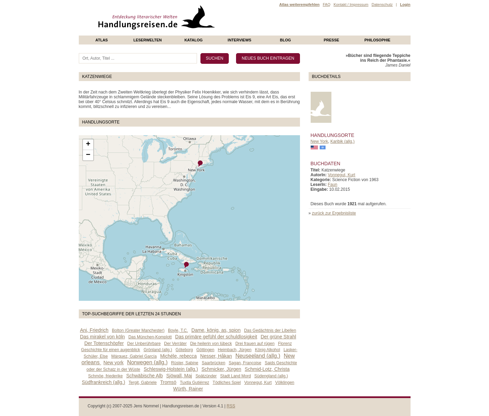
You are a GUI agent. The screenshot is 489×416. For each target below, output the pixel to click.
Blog (285, 40)
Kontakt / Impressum (350, 4)
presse (331, 40)
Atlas (101, 40)
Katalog (194, 40)
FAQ (326, 4)
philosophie (377, 40)
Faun (332, 184)
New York (319, 141)
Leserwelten (147, 40)
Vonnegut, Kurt (341, 174)
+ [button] (88, 144)
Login (405, 4)
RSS (231, 406)
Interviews (239, 40)
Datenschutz (382, 4)
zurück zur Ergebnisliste (334, 213)
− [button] (88, 155)
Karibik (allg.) (342, 141)
